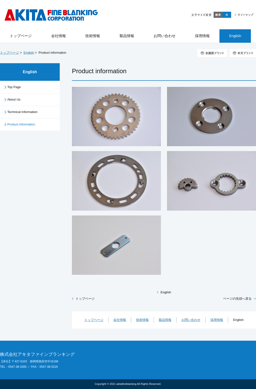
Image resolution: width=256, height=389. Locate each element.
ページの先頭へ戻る (237, 298)
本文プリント (243, 53)
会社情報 (119, 320)
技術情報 (142, 320)
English (29, 52)
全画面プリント (212, 53)
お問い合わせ (190, 320)
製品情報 (165, 320)
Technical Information (22, 112)
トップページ (9, 52)
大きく (226, 15)
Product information (21, 124)
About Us (13, 99)
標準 (218, 15)
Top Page (14, 87)
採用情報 (216, 320)
